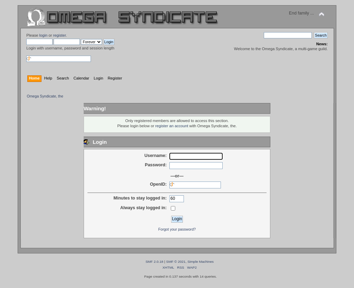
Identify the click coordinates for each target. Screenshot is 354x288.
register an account (171, 126)
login (43, 35)
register (59, 35)
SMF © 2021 (176, 261)
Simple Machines (200, 261)
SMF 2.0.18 (155, 261)
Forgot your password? (177, 229)
